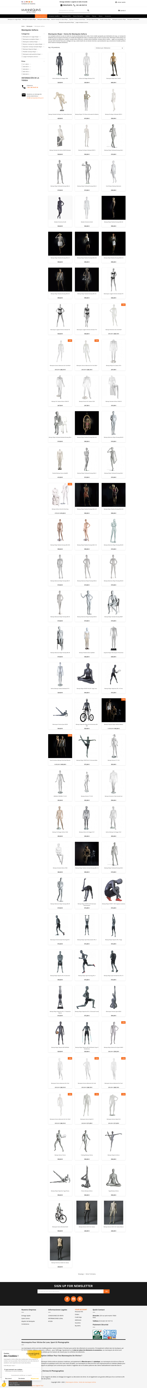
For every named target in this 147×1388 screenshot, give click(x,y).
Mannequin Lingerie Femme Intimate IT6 (60, 329)
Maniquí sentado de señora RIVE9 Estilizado (60, 150)
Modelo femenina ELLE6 (87, 222)
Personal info (79, 1311)
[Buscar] (74, 10)
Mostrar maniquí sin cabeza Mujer (59, 19)
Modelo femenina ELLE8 (60, 222)
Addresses (78, 1320)
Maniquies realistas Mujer (44, 19)
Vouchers (78, 1323)
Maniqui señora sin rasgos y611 (87, 832)
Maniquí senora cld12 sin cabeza (87, 1226)
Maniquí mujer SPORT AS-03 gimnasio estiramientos (87, 904)
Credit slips (78, 1317)
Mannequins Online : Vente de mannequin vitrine (81, 1382)
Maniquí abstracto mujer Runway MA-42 (86, 581)
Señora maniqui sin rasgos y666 (60, 78)
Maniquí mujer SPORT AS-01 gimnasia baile (86, 760)
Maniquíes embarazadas (133, 19)
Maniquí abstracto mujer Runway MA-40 (113, 545)
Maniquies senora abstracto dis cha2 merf (87, 365)
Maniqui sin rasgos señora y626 (60, 832)
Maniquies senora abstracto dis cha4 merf (60, 365)
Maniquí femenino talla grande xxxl (113, 796)
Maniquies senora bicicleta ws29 (60, 1226)
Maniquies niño (66, 16)
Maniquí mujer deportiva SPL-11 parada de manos (60, 1012)
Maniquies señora (41, 16)
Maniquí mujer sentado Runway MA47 (113, 616)
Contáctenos (25, 1324)
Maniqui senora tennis (60, 1155)
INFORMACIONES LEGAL (55, 1318)
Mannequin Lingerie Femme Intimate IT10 (87, 329)
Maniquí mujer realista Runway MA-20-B (87, 258)
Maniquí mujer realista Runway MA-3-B (86, 293)
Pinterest (80, 1299)
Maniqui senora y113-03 (87, 796)
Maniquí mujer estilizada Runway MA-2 (113, 473)
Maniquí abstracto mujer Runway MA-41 (60, 581)
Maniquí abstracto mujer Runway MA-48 (60, 652)
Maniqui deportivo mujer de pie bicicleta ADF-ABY (87, 725)
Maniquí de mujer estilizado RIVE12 (113, 114)
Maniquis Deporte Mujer (92, 19)
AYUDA (50, 1321)
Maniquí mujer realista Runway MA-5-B (113, 222)
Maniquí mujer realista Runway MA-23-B (113, 509)
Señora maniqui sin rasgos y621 (113, 832)
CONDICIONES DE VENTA (55, 1316)
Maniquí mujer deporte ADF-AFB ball (60, 1047)
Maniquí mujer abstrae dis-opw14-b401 (113, 1047)
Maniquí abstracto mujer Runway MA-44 (113, 581)
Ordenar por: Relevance (103, 48)
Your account (81, 1310)
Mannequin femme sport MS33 (60, 724)
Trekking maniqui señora (87, 1155)
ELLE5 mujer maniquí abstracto (113, 186)
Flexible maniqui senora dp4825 (60, 473)
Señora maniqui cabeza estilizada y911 (60, 688)
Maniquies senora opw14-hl (113, 1119)
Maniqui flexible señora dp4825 (87, 652)
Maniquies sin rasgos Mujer (14, 19)
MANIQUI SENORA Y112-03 (60, 796)
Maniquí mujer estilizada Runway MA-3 (113, 150)
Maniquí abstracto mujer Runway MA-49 (60, 904)
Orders (77, 1314)
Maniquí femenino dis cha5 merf (114, 329)
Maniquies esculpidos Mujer (29, 19)
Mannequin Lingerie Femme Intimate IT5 (113, 293)
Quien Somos (25, 1318)
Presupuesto (66, 5)
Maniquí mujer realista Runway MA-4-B (60, 293)
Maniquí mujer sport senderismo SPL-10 (113, 975)
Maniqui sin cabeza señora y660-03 (60, 401)
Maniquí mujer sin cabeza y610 (113, 365)
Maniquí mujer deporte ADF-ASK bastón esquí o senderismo (86, 1048)
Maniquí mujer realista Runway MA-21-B (113, 258)
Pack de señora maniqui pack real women (60, 760)
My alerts (78, 1326)
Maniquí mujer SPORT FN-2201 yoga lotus (87, 688)
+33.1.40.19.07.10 (80, 5)
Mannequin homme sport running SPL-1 (60, 939)
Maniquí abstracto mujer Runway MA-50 (113, 437)
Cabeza (88, 16)
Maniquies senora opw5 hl (86, 1119)
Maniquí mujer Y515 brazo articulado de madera (87, 114)
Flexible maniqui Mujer (105, 19)
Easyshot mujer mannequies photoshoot (113, 652)
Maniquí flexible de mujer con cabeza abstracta (60, 114)
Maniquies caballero (54, 16)
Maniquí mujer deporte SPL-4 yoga (113, 939)
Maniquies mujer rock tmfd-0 (113, 78)
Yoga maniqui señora (113, 1191)
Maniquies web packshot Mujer (66, 22)
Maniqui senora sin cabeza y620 (87, 401)
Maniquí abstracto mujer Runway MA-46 (86, 616)
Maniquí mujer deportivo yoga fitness (60, 1191)
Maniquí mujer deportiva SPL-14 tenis (113, 688)
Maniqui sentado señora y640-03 (114, 401)
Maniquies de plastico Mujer (119, 19)
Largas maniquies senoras (81, 22)
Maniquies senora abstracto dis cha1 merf (60, 1119)
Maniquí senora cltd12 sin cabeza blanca (113, 1226)
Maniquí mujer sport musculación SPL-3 (86, 939)
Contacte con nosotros (28, 4)
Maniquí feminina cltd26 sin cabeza (60, 1262)
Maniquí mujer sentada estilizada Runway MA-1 (60, 437)
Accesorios (108, 16)
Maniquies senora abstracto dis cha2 (60, 1083)
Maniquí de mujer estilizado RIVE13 (86, 150)
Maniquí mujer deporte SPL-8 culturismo (60, 975)
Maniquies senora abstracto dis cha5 (87, 1083)
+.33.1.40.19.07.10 (32, 87)
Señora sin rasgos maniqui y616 (87, 78)
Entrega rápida (25, 1316)
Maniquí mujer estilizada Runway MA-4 (113, 868)
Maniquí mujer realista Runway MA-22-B (87, 509)
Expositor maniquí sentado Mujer (77, 19)
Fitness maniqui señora (86, 1191)
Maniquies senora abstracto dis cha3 (114, 1083)
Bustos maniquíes (78, 16)
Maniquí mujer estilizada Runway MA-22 (60, 186)
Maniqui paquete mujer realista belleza (113, 724)
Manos (100, 16)
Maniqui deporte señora (114, 1155)
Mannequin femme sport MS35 (113, 1011)
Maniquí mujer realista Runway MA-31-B (87, 545)
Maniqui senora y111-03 (113, 760)
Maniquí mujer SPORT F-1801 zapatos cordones (113, 904)
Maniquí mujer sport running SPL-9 (86, 975)
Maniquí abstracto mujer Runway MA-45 (60, 616)
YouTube (73, 1299)
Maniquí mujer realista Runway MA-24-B (87, 437)
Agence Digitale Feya (37, 1385)
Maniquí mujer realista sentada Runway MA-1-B (86, 868)
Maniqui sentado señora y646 (60, 868)
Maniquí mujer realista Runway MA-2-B (60, 258)
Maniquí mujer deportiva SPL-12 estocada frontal (87, 1011)
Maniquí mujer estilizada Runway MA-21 (86, 473)
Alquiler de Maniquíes (28, 1321)
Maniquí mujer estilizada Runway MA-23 (86, 186)
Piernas (94, 16)
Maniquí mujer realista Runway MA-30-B (60, 545)
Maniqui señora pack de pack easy (60, 509)
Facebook (67, 1299)
